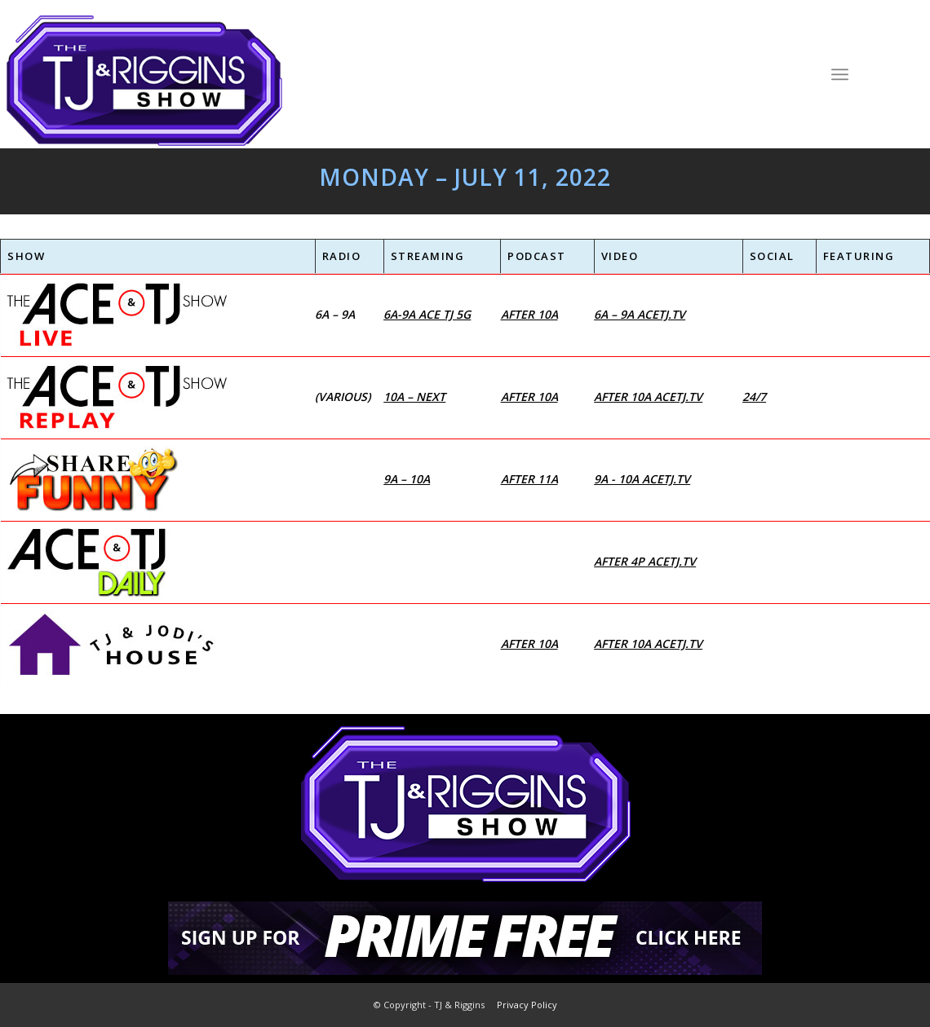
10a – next (414, 396)
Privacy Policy (527, 1004)
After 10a (529, 314)
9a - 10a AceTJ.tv (642, 479)
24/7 (754, 396)
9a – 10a (406, 479)
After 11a (529, 479)
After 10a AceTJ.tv (648, 396)
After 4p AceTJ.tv (645, 561)
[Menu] (839, 73)
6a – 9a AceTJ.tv (639, 314)
